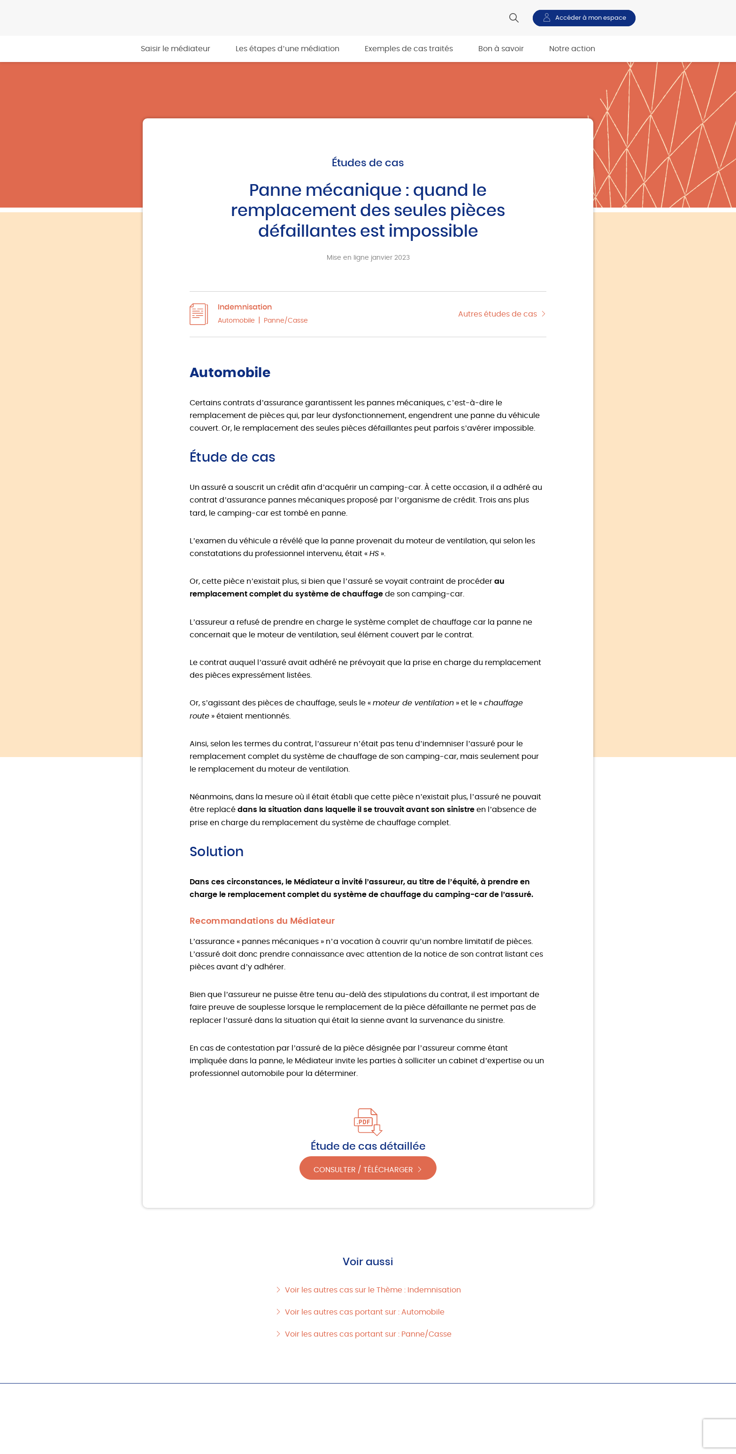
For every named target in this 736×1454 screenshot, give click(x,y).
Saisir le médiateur (175, 49)
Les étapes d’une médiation (287, 49)
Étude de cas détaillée (368, 1146)
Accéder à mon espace (590, 18)
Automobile (236, 320)
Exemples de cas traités (409, 49)
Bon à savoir (501, 49)
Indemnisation (245, 307)
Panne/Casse (286, 320)
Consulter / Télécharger (363, 1168)
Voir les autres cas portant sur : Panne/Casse (368, 1334)
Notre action (572, 49)
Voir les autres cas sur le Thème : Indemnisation (373, 1290)
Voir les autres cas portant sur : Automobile (365, 1312)
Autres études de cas (497, 314)
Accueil (110, 1395)
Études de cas (368, 163)
